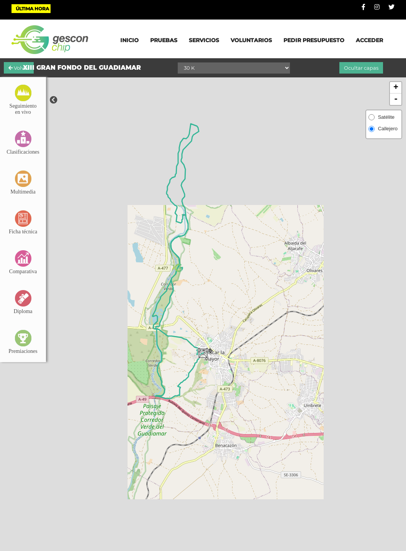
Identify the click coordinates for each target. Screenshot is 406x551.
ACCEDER (369, 40)
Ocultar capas (361, 68)
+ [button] (395, 87)
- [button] (395, 99)
